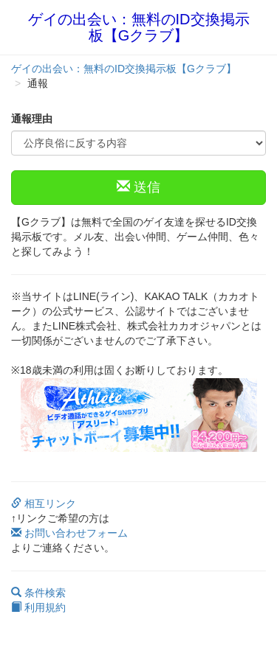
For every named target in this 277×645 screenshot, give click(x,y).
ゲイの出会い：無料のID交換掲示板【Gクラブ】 (139, 27)
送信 (138, 187)
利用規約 (38, 607)
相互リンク (43, 503)
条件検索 (38, 593)
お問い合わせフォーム (69, 533)
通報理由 (31, 119)
